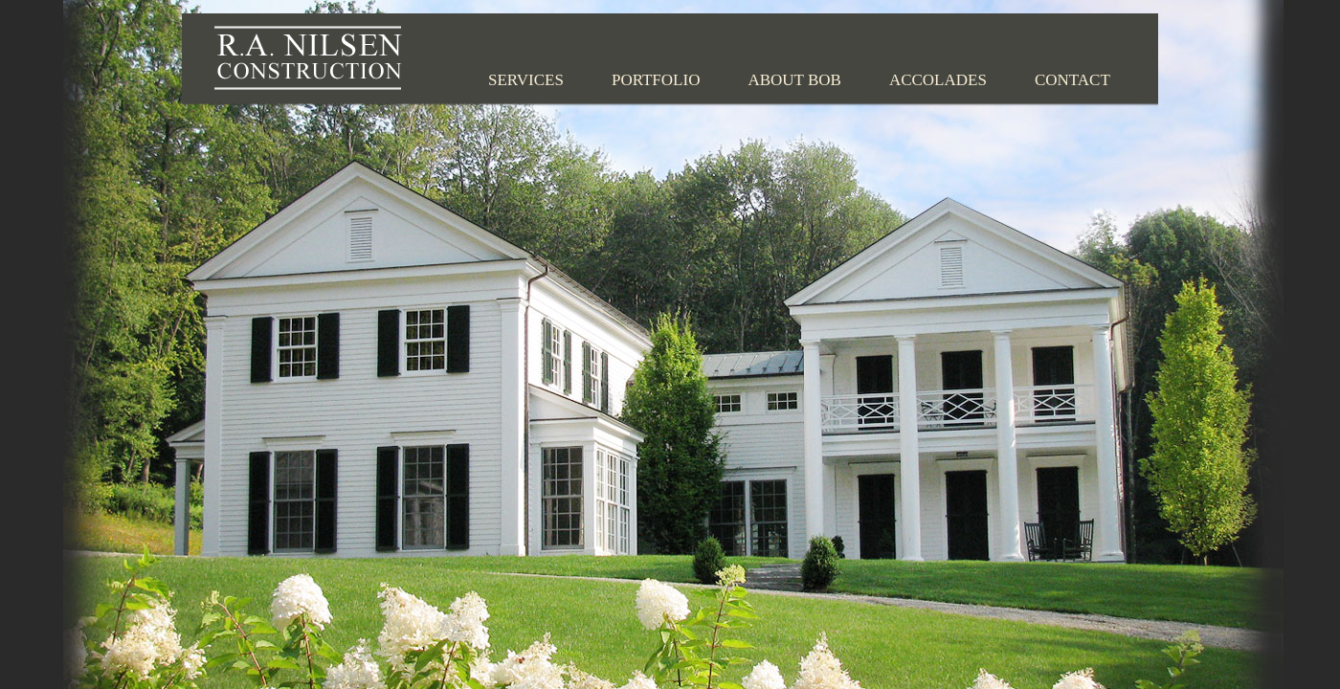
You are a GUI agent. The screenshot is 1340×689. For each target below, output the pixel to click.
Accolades (938, 80)
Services (526, 80)
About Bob (794, 80)
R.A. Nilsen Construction (308, 58)
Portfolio (656, 80)
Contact (1072, 80)
